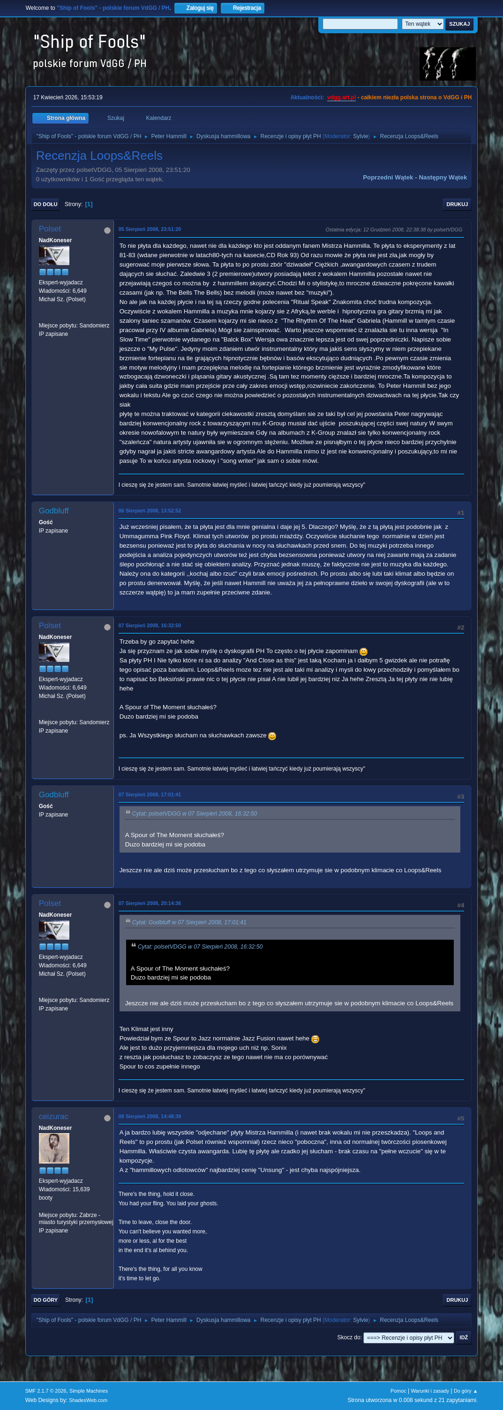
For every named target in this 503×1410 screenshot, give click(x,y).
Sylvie (360, 136)
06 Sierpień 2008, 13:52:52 (150, 510)
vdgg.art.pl (341, 97)
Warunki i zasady (430, 1391)
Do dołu (46, 204)
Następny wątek (443, 177)
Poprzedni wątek (388, 177)
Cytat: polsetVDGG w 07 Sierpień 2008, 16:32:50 (194, 813)
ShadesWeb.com (88, 1400)
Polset (50, 228)
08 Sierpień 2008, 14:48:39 (150, 1116)
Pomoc (398, 1391)
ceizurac (53, 1116)
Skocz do (348, 1337)
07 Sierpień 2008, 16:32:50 (150, 625)
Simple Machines (88, 1391)
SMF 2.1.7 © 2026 (46, 1391)
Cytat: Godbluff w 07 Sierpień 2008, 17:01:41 (189, 922)
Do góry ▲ (466, 1391)
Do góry (46, 1300)
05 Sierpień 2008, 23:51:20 (150, 229)
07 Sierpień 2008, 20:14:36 (150, 903)
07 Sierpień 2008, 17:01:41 (150, 794)
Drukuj (457, 204)
